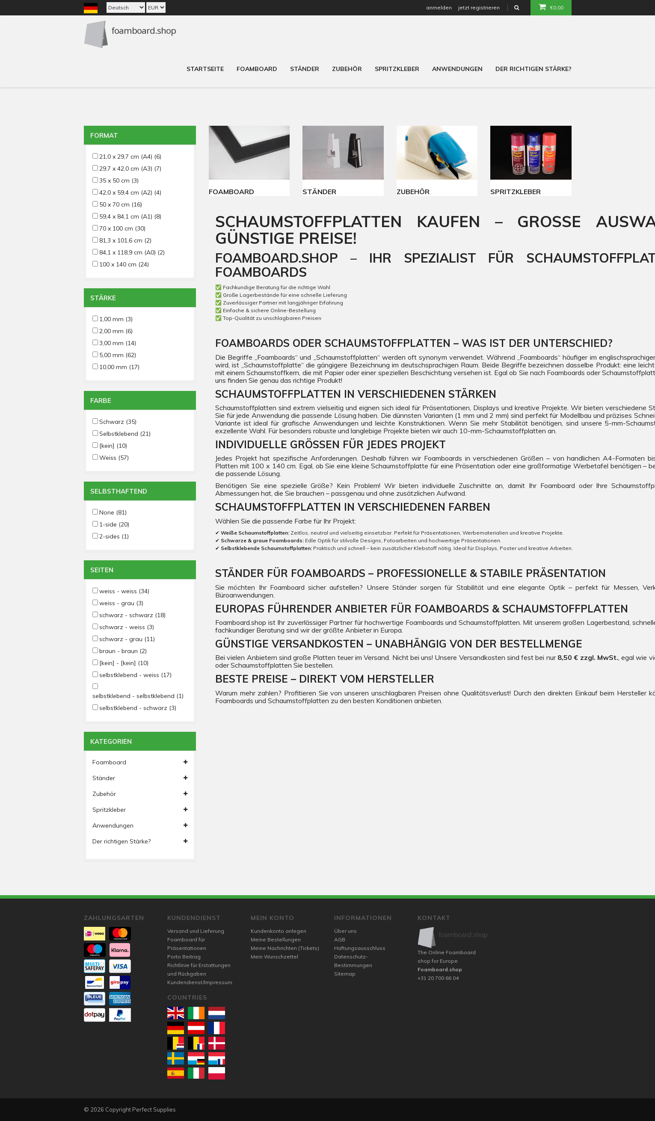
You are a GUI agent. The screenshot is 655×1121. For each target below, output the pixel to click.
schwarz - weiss (126, 627)
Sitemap (345, 973)
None (113, 512)
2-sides (114, 536)
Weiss (114, 457)
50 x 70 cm (120, 204)
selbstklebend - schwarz (137, 708)
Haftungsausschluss (359, 948)
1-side (114, 524)
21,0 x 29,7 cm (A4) (130, 156)
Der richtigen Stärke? (533, 69)
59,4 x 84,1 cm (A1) (130, 216)
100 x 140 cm (124, 264)
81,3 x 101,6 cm (125, 240)
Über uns (345, 931)
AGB (339, 939)
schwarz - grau (127, 639)
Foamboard (257, 69)
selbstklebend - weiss (135, 675)
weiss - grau (121, 603)
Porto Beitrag (184, 956)
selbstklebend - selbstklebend (138, 696)
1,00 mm (116, 319)
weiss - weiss (124, 591)
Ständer (304, 69)
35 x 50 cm (119, 180)
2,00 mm (116, 331)
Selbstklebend (125, 434)
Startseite (205, 69)
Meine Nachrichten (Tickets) (285, 948)
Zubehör (347, 69)
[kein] (113, 446)
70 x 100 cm (122, 228)
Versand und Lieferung (195, 931)
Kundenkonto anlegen (278, 931)
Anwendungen (457, 69)
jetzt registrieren (479, 7)
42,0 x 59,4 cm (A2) (130, 192)
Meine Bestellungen (276, 939)
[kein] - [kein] (123, 663)
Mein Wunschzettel (274, 956)
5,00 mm (117, 355)
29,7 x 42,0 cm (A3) (130, 168)
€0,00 (551, 7)
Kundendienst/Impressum (199, 982)
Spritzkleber (397, 69)
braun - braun (123, 651)
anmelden (439, 7)
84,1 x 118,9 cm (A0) (132, 252)
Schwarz (117, 422)
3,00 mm (117, 343)
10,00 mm (119, 367)
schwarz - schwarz (132, 615)
